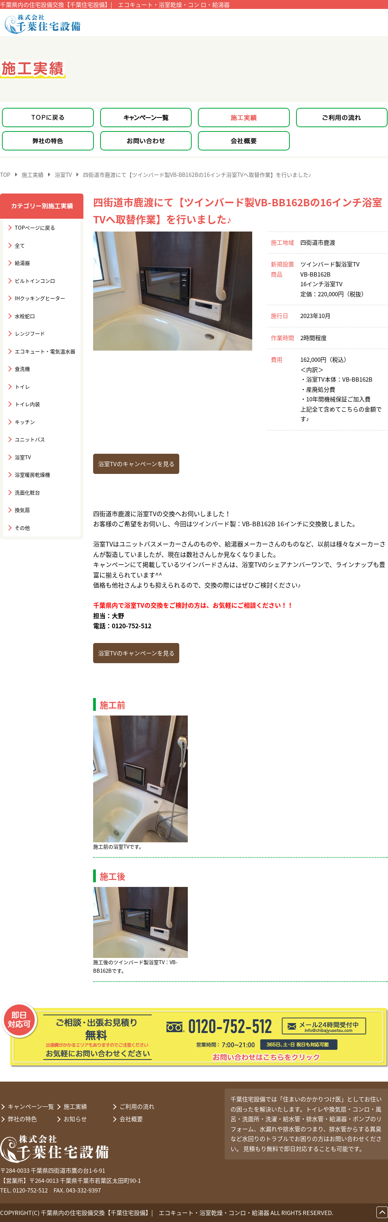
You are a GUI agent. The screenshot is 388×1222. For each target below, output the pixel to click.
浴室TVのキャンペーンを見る (136, 464)
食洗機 (22, 368)
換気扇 (22, 509)
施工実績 (75, 1106)
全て (20, 245)
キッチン (25, 421)
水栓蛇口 (25, 316)
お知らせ (75, 1119)
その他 (22, 527)
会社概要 (131, 1119)
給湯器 (22, 262)
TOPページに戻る (35, 227)
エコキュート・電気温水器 (45, 351)
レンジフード (30, 333)
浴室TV (23, 457)
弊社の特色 (22, 1119)
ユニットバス (30, 439)
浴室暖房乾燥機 (32, 474)
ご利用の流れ (137, 1106)
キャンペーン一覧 (31, 1106)
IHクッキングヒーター (40, 298)
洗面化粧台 (27, 492)
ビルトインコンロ (35, 280)
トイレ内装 (27, 404)
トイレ (22, 386)
